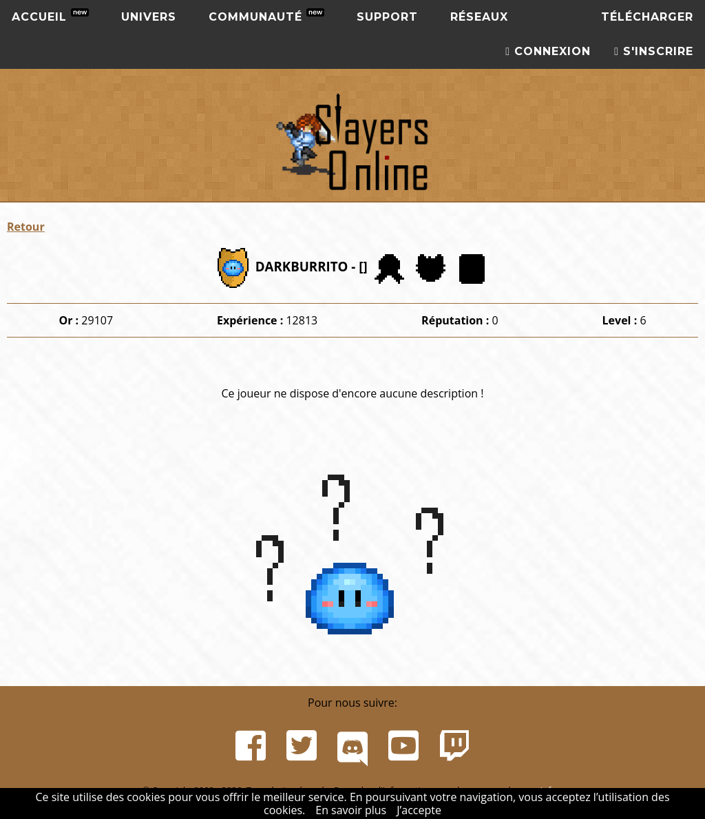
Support (387, 16)
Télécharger (647, 16)
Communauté (266, 15)
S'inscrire (653, 51)
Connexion (548, 51)
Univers (148, 16)
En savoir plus (350, 810)
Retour (26, 226)
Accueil (50, 15)
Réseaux (479, 16)
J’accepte (419, 810)
